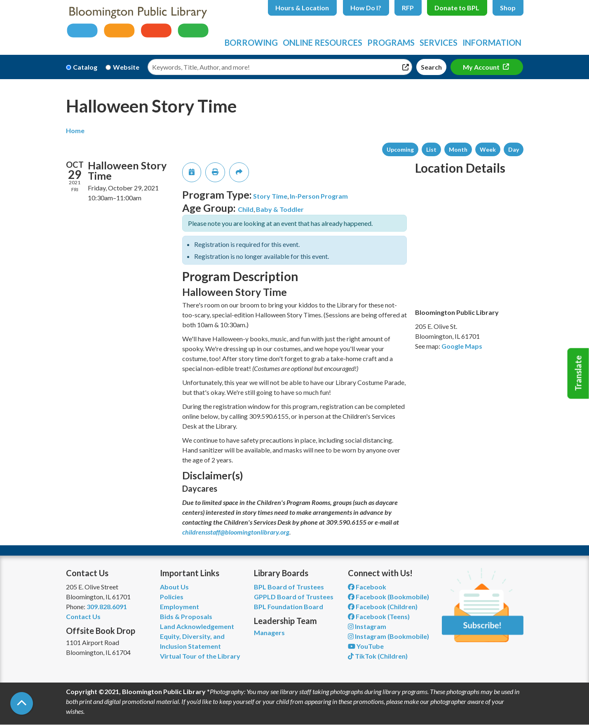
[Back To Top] (21, 703)
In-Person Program (319, 196)
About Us (174, 587)
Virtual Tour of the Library (200, 656)
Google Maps (461, 346)
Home (75, 130)
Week (488, 149)
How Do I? (365, 8)
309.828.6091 (107, 606)
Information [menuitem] (491, 42)
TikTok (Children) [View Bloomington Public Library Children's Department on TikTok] (378, 656)
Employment (179, 606)
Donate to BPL (456, 8)
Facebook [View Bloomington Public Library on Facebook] (367, 587)
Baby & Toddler (280, 209)
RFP (408, 8)
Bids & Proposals (186, 616)
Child (245, 209)
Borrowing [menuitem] (251, 42)
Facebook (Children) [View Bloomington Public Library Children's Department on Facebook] (383, 606)
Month (458, 149)
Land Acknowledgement (197, 626)
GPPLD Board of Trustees (293, 597)
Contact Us (83, 616)
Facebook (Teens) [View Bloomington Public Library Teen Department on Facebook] (379, 616)
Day (513, 149)
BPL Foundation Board (288, 606)
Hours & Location (302, 8)
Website (126, 67)
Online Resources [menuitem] (322, 42)
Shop (508, 8)
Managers (269, 632)
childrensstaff (201, 532)
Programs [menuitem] (391, 42)
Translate (578, 373)
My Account (482, 67)
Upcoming (400, 149)
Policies (171, 597)
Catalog (85, 67)
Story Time (270, 196)
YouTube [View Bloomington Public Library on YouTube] (366, 646)
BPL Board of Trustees (289, 587)
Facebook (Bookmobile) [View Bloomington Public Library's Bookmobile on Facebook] (388, 597)
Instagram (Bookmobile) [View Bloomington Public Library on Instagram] (388, 636)
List (431, 149)
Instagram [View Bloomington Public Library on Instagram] (367, 626)
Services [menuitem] (439, 42)
